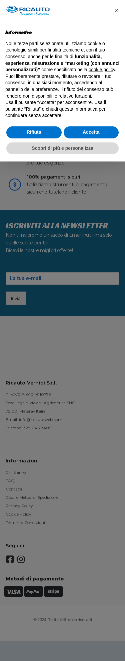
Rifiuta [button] (34, 132)
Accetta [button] (91, 132)
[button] (116, 10)
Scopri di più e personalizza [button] (62, 148)
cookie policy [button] (102, 69)
